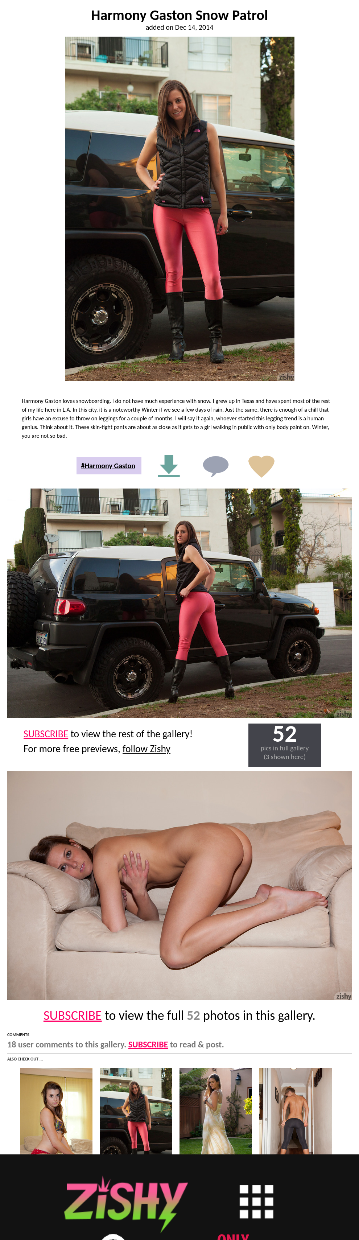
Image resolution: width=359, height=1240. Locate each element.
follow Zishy (146, 749)
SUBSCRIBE (46, 734)
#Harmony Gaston (108, 465)
